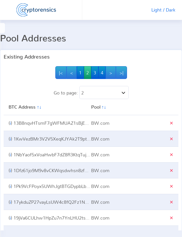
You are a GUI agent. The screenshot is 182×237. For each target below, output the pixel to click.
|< (61, 72)
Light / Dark (163, 10)
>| (121, 72)
